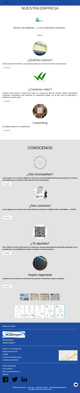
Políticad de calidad (42, 387)
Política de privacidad (18, 387)
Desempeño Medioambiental (57, 387)
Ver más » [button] (7, 67)
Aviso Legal (30, 387)
